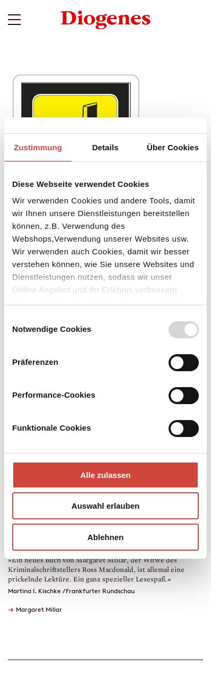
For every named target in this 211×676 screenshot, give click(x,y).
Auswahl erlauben (105, 505)
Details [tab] (105, 147)
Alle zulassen (105, 475)
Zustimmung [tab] (38, 147)
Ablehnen (105, 537)
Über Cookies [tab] (173, 147)
